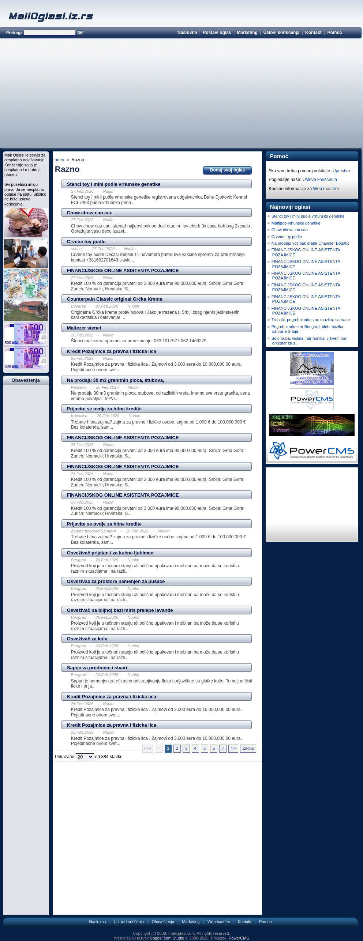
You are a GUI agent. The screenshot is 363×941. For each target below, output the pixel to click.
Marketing (247, 32)
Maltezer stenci (84, 328)
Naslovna (187, 32)
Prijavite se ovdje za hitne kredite (104, 408)
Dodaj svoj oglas (227, 170)
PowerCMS (239, 938)
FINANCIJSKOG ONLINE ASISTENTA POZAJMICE (123, 270)
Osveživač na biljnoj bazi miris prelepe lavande (120, 610)
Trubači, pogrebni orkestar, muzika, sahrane (311, 319)
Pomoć (334, 32)
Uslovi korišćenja (281, 32)
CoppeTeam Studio (167, 938)
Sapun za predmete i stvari (97, 667)
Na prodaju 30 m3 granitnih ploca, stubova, (115, 380)
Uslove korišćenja (320, 179)
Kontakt (313, 32)
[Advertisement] (180, 94)
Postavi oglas (217, 32)
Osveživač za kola (87, 638)
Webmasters (218, 921)
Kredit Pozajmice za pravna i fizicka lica (111, 351)
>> (233, 748)
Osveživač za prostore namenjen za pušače (116, 581)
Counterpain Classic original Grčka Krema (114, 299)
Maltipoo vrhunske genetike (296, 223)
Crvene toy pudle (86, 241)
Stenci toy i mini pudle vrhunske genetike (114, 184)
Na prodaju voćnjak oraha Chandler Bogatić (310, 243)
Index (58, 159)
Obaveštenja (162, 921)
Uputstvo (341, 170)
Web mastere (326, 188)
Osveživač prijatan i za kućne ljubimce (110, 553)
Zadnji (248, 748)
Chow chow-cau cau (90, 212)
